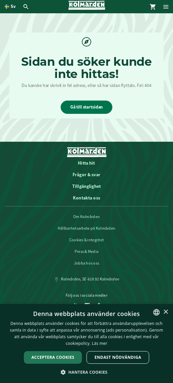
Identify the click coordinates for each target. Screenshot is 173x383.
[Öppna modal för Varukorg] (153, 6)
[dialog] (86, 343)
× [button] (165, 312)
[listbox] (156, 312)
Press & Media (87, 251)
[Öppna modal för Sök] (26, 6)
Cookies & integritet (86, 240)
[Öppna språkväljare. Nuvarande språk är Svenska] (10, 6)
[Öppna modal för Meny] (166, 6)
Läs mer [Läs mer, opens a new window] (99, 343)
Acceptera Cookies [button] (53, 357)
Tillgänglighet (86, 186)
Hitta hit (86, 163)
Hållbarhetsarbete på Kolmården (86, 228)
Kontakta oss (86, 198)
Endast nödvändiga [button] (117, 357)
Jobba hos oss (86, 263)
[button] (87, 372)
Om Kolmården (86, 216)
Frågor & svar (86, 175)
